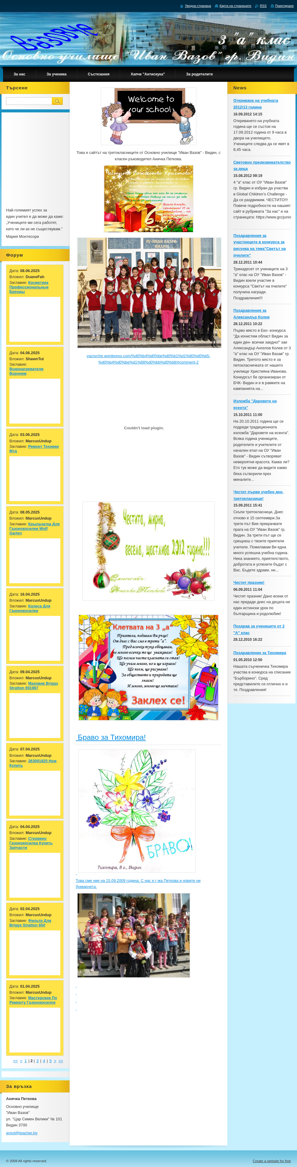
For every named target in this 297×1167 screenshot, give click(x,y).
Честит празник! (248, 582)
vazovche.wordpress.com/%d (112, 356)
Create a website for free (272, 1161)
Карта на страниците (235, 6)
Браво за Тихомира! (111, 737)
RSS (263, 6)
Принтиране (284, 6)
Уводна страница (198, 6)
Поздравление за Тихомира (259, 652)
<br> (18, 135)
